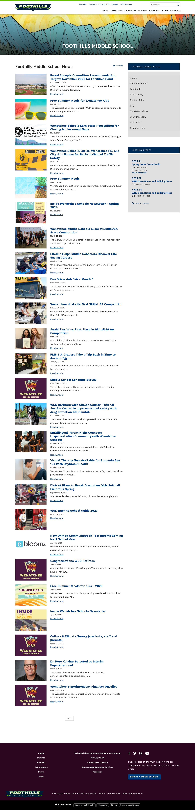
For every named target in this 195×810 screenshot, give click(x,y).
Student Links (137, 128)
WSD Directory (126, 4)
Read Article (56, 94)
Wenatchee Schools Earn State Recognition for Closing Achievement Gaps (84, 127)
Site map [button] (114, 805)
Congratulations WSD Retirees (72, 561)
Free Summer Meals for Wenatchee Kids (79, 100)
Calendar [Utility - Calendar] (82, 4)
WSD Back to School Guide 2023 (74, 510)
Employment (113, 4)
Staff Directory (138, 116)
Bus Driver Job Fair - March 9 (71, 279)
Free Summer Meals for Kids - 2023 (76, 586)
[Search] (177, 5)
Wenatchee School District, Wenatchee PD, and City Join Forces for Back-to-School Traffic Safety (85, 154)
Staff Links (136, 122)
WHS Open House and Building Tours (152, 181)
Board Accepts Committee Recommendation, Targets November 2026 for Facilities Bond (83, 77)
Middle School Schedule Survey (73, 379)
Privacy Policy (97, 758)
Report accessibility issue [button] (129, 805)
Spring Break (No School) (146, 164)
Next (69, 718)
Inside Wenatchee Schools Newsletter (78, 611)
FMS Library (141, 95)
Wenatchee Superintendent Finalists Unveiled (84, 686)
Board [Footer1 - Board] (41, 772)
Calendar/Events (139, 83)
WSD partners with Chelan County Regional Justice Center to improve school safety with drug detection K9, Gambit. (83, 408)
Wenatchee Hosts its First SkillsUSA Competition (86, 304)
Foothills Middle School (146, 67)
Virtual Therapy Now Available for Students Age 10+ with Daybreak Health (85, 462)
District (103, 4)
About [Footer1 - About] (41, 753)
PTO (132, 105)
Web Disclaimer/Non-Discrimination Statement (97, 753)
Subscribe (119, 65)
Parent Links (137, 100)
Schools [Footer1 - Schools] (41, 762)
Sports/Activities (139, 111)
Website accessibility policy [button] (84, 805)
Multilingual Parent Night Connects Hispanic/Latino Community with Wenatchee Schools (83, 436)
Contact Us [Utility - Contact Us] (93, 4)
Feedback (97, 772)
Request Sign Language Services (97, 767)
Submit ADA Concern (97, 762)
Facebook (139, 89)
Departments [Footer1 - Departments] (41, 767)
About (133, 78)
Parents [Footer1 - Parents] (41, 758)
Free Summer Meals (64, 178)
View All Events (141, 203)
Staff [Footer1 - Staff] (41, 776)
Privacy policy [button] (103, 805)
